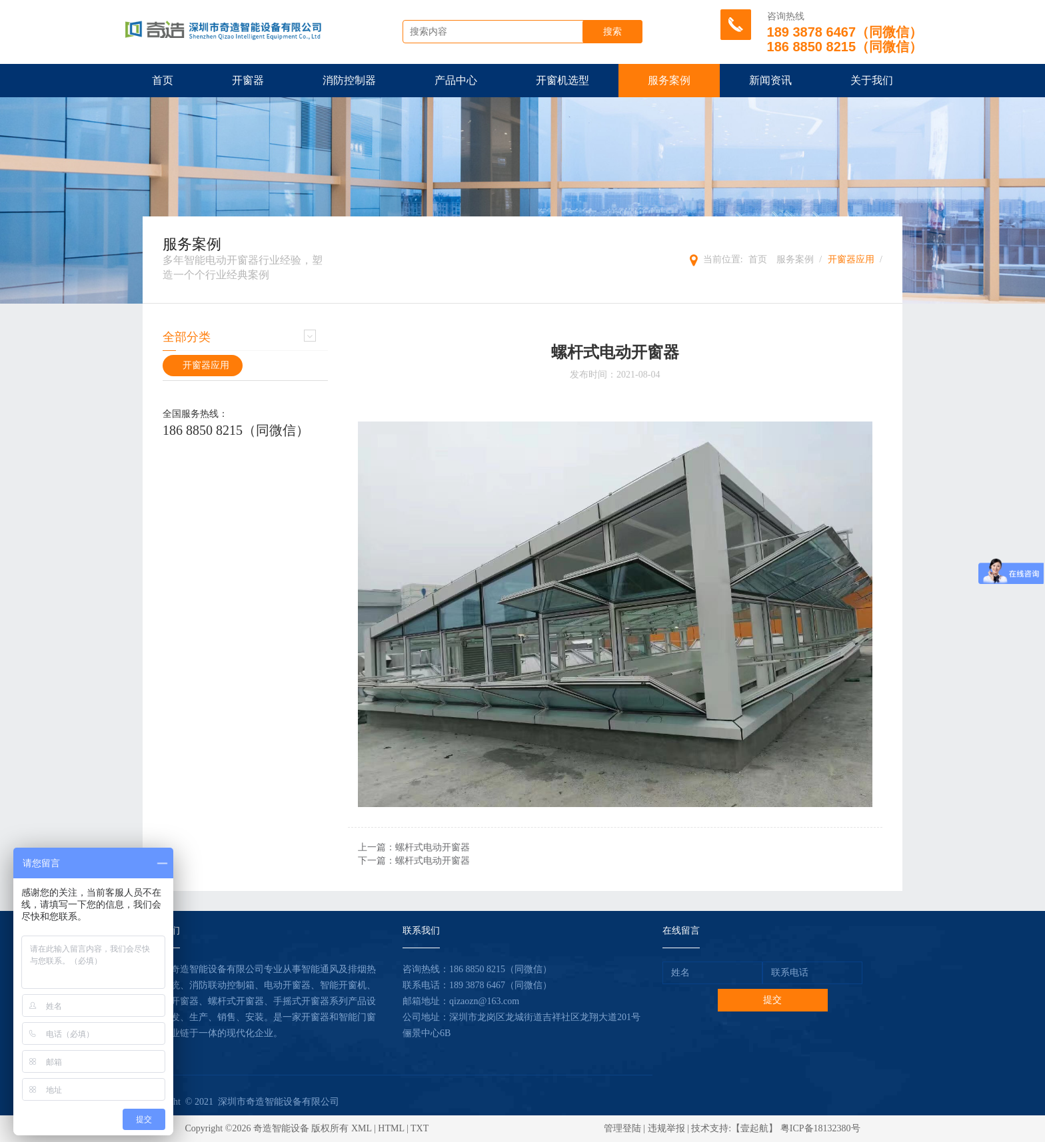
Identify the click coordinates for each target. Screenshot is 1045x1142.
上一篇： (414, 847)
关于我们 (871, 80)
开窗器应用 (851, 259)
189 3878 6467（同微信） (500, 985)
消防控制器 (349, 80)
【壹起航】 (754, 1128)
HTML (391, 1128)
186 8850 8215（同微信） (236, 430)
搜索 (612, 32)
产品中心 (456, 80)
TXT (420, 1128)
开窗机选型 (562, 80)
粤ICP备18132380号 (820, 1128)
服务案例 (669, 80)
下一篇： (414, 861)
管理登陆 (622, 1128)
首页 (162, 80)
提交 (772, 1000)
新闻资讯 (770, 80)
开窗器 (248, 80)
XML (361, 1128)
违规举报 (666, 1128)
